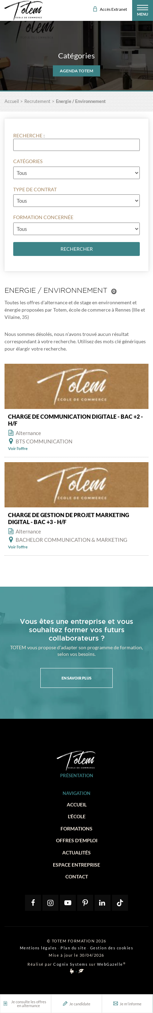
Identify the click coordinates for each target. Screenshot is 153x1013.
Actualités (76, 852)
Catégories (27, 161)
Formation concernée (43, 217)
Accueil (77, 804)
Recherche (27, 135)
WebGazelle (110, 964)
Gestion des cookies (112, 948)
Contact (76, 876)
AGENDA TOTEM (76, 70)
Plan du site (73, 948)
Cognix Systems (70, 964)
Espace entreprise (76, 865)
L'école (77, 816)
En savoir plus (76, 678)
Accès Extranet (110, 9)
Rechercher (77, 249)
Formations (76, 828)
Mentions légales (38, 948)
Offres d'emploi (76, 840)
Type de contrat (35, 189)
